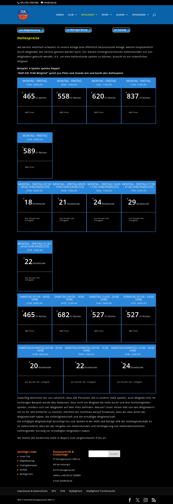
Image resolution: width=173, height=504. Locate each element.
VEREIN (60, 14)
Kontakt (23, 469)
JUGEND (120, 14)
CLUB (71, 14)
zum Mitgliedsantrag (29, 30)
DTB (62, 491)
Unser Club (25, 456)
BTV (54, 491)
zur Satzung (120, 29)
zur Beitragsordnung (77, 29)
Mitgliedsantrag (27, 460)
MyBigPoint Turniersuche (100, 491)
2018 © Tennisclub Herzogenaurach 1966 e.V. (36, 500)
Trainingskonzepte (28, 465)
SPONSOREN (139, 14)
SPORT (105, 14)
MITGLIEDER (87, 14)
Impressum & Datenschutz (32, 491)
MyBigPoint (75, 491)
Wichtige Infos (26, 474)
